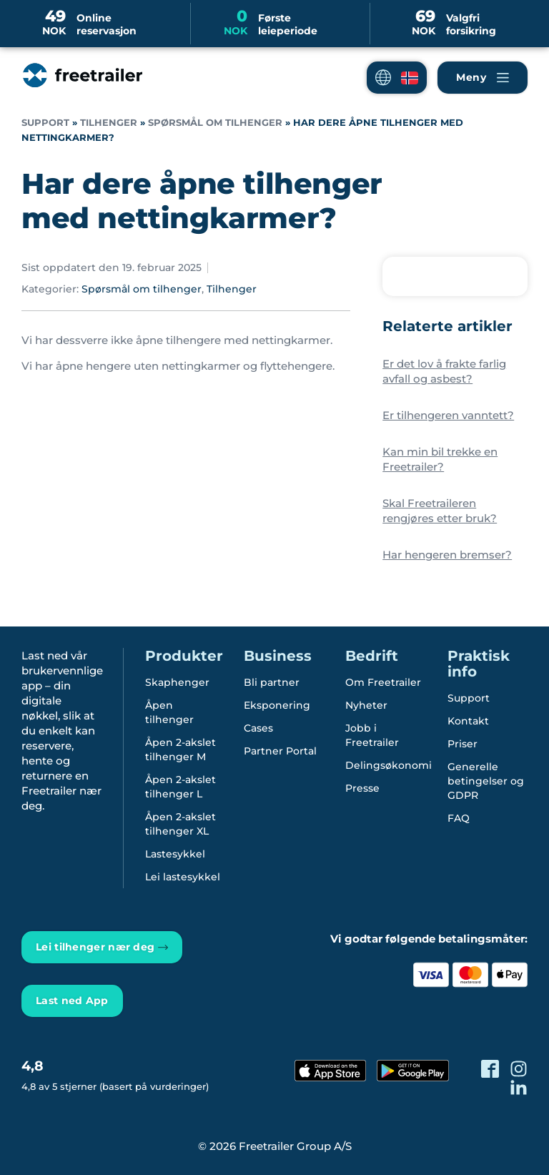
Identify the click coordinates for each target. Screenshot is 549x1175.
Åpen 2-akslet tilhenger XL (180, 823)
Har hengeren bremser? (447, 554)
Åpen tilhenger (169, 712)
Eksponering (277, 705)
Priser (462, 743)
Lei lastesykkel (182, 876)
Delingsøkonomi (388, 765)
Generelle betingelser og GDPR (485, 781)
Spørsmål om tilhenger (215, 122)
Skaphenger (177, 682)
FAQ (458, 818)
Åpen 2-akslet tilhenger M (180, 749)
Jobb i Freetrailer (372, 735)
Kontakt (468, 720)
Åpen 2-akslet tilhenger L (180, 786)
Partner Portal (280, 750)
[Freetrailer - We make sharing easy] (81, 89)
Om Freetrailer (383, 682)
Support (45, 122)
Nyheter (366, 705)
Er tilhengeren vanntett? (448, 415)
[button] (397, 78)
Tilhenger (108, 122)
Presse (362, 788)
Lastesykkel (175, 853)
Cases (258, 728)
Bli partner (272, 682)
